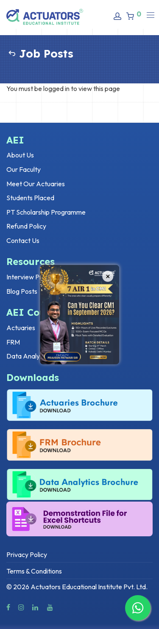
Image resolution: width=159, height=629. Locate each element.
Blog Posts (21, 291)
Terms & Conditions (34, 571)
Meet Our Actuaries (35, 183)
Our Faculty (23, 169)
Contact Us (22, 240)
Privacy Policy (26, 554)
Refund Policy (26, 226)
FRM (13, 342)
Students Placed (30, 197)
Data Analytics (28, 356)
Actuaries (20, 327)
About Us (20, 155)
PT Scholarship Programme (46, 212)
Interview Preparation (38, 277)
